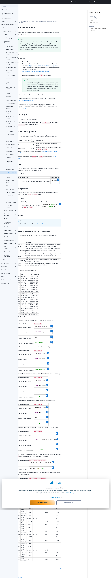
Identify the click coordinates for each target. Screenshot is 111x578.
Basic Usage (92, 16)
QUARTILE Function (11, 166)
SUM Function (9, 186)
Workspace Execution (8, 279)
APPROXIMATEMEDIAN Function (11, 53)
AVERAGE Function (11, 67)
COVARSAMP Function (9, 107)
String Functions (10, 230)
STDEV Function (10, 169)
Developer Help (8, 283)
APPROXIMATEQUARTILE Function (11, 63)
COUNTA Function (10, 79)
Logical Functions (10, 210)
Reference (9, 260)
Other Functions (10, 243)
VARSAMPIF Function (9, 206)
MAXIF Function (10, 141)
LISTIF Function (10, 134)
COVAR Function (10, 103)
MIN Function (9, 148)
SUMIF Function (10, 189)
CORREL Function (10, 75)
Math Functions (10, 218)
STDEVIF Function (11, 172)
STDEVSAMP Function (9, 176)
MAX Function (9, 138)
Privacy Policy (69, 560)
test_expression (94, 22)
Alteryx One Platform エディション (8, 13)
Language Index (8, 251)
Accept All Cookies (42, 570)
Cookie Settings (55, 565)
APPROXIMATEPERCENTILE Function (11, 58)
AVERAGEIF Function (9, 71)
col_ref (91, 20)
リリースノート (8, 10)
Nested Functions (10, 233)
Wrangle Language (9, 38)
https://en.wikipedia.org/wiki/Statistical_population (62, 61)
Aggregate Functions (10, 42)
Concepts (9, 34)
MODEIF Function (10, 158)
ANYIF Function (10, 49)
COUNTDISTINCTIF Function (11, 92)
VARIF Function (10, 199)
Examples (91, 26)
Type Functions (10, 237)
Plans (8, 276)
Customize (68, 570)
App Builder (8, 266)
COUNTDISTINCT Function (10, 87)
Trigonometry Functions (10, 222)
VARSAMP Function (11, 202)
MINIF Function (10, 151)
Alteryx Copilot (8, 263)
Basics (9, 28)
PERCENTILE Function (9, 161)
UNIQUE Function (10, 192)
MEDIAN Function (10, 144)
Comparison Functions (10, 214)
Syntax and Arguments (95, 18)
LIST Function (9, 131)
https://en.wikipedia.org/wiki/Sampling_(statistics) (54, 66)
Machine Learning (8, 273)
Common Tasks (9, 31)
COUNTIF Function (11, 100)
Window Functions (10, 240)
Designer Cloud (8, 21)
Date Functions (10, 227)
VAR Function (9, 195)
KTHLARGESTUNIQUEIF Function (11, 127)
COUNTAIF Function (9, 83)
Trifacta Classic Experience (8, 24)
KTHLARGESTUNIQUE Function (11, 122)
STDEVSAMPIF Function (10, 181)
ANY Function (9, 46)
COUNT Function (10, 97)
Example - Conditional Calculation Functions (98, 29)
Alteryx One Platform (8, 18)
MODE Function (10, 154)
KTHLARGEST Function (9, 112)
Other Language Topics (10, 247)
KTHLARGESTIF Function (10, 117)
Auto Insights (8, 270)
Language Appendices (10, 255)
